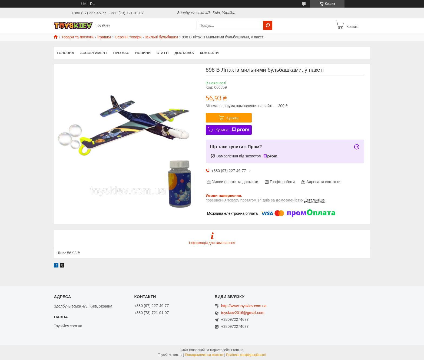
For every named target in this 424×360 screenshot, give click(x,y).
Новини (143, 53)
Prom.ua (237, 350)
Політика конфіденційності (246, 355)
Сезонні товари (128, 37)
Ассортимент (93, 53)
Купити (232, 118)
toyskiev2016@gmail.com (242, 313)
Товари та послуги (77, 37)
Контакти (209, 53)
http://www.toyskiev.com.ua (244, 306)
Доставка (184, 53)
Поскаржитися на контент (204, 355)
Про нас (121, 53)
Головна (65, 53)
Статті (162, 53)
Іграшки (104, 37)
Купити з (232, 129)
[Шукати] (267, 25)
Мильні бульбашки (161, 37)
